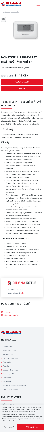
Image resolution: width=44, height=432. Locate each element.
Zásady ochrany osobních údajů (14, 385)
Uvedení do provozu (10, 370)
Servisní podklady (9, 373)
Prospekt (6, 312)
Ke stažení (7, 381)
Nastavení (9, 427)
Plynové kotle (11, 12)
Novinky (6, 366)
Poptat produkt (22, 81)
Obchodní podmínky (10, 389)
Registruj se (7, 362)
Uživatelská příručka (10, 315)
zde (22, 292)
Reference (7, 377)
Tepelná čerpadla (9, 350)
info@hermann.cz (7, 404)
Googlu (20, 414)
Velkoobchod (8, 354)
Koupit (22, 88)
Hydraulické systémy (10, 358)
